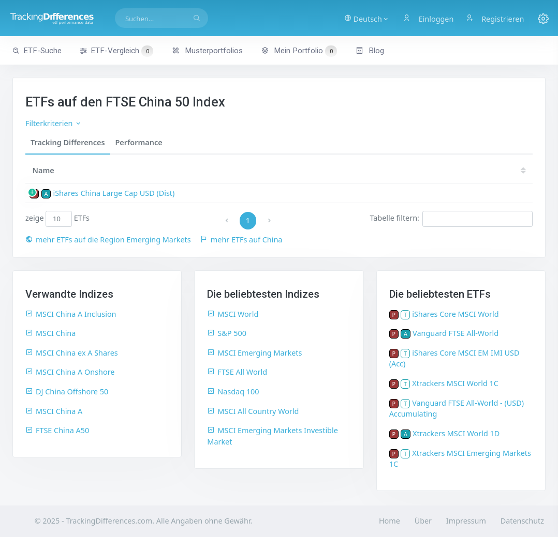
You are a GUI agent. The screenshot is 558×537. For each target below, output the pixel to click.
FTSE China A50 (57, 430)
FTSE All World (237, 372)
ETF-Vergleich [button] (116, 51)
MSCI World (232, 314)
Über (423, 521)
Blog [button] (370, 50)
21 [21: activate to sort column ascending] (357, 170)
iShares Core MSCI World (455, 314)
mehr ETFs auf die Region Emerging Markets (108, 239)
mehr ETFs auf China (241, 239)
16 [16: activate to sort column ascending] (513, 170)
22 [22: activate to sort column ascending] (326, 170)
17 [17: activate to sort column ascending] (481, 170)
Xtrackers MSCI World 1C (455, 383)
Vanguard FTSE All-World (455, 333)
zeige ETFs (57, 218)
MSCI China (50, 333)
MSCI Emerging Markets (254, 353)
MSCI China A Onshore (69, 372)
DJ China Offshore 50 (66, 391)
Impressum (466, 521)
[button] (367, 18)
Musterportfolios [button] (207, 50)
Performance (139, 142)
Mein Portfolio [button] (299, 50)
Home (389, 521)
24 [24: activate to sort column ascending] (264, 170)
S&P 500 (226, 333)
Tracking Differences (68, 142)
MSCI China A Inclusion (70, 314)
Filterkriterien (53, 123)
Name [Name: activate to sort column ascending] (43, 170)
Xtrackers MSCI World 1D (456, 433)
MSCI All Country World (253, 411)
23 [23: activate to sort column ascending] (295, 170)
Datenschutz (522, 521)
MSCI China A (53, 411)
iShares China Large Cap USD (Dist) (113, 193)
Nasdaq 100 (233, 391)
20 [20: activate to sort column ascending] (388, 170)
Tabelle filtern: (451, 218)
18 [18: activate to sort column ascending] (450, 170)
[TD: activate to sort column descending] (237, 170)
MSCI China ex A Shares (71, 353)
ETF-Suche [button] (37, 50)
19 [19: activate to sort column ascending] (419, 170)
